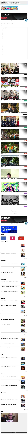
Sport (25, 87)
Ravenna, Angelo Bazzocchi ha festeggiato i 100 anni (7, 319)
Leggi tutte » (25, 258)
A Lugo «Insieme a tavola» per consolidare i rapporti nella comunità (9, 338)
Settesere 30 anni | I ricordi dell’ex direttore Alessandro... (8, 244)
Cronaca (25, 140)
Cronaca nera (24, 74)
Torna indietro (3, 25)
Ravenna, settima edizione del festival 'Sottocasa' (7, 272)
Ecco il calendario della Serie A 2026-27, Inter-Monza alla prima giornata (10, 2)
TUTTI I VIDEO (14, 432)
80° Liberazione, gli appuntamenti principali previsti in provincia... (9, 385)
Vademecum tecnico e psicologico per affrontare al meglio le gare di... (10, 399)
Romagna (2, 140)
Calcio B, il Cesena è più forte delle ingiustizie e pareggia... (11, 86)
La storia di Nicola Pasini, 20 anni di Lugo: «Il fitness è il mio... (8, 366)
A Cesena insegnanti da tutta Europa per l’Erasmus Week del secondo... (10, 300)
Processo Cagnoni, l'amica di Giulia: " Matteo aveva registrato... (12, 112)
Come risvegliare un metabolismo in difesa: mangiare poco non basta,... (10, 291)
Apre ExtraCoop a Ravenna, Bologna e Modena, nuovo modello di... (12, 125)
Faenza (2, 74)
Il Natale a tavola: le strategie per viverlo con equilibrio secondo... (9, 286)
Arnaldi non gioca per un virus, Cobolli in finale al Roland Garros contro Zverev (10, 3)
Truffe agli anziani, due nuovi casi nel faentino (9, 73)
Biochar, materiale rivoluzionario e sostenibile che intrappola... (8, 404)
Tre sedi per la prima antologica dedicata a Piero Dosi (10, 191)
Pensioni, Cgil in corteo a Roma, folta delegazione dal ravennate (12, 99)
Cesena (2, 87)
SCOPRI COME (4, 17)
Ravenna (2, 179)
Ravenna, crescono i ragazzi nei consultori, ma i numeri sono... (11, 165)
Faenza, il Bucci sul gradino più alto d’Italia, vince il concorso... (8, 305)
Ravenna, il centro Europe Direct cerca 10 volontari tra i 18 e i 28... (9, 357)
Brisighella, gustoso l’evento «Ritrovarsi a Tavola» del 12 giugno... (9, 267)
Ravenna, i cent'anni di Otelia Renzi (5, 324)
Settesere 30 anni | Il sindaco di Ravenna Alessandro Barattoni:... (9, 253)
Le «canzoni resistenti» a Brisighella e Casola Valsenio (10, 204)
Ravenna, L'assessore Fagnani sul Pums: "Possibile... (10, 178)
